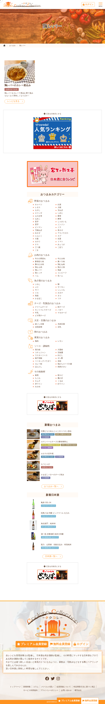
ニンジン (61, 224)
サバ (37, 290)
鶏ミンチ (38, 273)
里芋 (37, 224)
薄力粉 (37, 350)
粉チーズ (61, 307)
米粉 (59, 361)
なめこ (37, 219)
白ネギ (37, 233)
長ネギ (60, 230)
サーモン (61, 287)
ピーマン (38, 227)
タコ (59, 296)
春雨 (37, 375)
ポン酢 (60, 358)
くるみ (60, 381)
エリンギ (38, 213)
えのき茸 (38, 216)
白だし (60, 355)
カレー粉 (38, 364)
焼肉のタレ (62, 367)
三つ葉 (37, 247)
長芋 (37, 222)
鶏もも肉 (38, 267)
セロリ (37, 241)
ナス (37, 244)
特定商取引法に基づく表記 (84, 687)
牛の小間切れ (40, 259)
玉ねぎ (60, 210)
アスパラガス (63, 233)
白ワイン (61, 384)
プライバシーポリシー (49, 690)
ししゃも (61, 290)
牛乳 (37, 313)
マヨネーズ (62, 313)
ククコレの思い (47, 687)
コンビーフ (62, 273)
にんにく (38, 236)
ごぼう (60, 247)
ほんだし (38, 367)
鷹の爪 (60, 378)
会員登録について (63, 687)
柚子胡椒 (38, 358)
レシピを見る (13, 101)
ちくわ (37, 378)
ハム (37, 276)
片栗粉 (60, 350)
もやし (37, 210)
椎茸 (59, 216)
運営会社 (78, 690)
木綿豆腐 (61, 324)
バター (60, 310)
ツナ (59, 298)
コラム (36, 687)
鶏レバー (38, 270)
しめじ (60, 213)
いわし (37, 284)
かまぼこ (38, 298)
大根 (59, 207)
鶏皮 (59, 270)
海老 (37, 296)
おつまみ (12, 45)
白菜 (59, 204)
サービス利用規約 (30, 690)
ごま (37, 250)
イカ (37, 293)
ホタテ (60, 293)
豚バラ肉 (61, 261)
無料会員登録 (89, 701)
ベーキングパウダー (43, 361)
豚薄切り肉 (39, 261)
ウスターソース (41, 355)
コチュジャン (40, 352)
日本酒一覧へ (51, 556)
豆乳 (59, 327)
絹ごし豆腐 (39, 324)
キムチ (37, 381)
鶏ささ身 (61, 267)
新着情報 (26, 687)
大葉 (37, 239)
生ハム (60, 276)
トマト (60, 241)
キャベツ (38, 204)
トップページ (15, 687)
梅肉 (37, 341)
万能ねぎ (38, 230)
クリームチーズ (41, 307)
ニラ (59, 227)
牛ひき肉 (61, 259)
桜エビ (60, 375)
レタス (37, 207)
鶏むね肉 (61, 264)
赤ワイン (38, 384)
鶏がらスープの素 (65, 364)
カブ (59, 236)
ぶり (37, 287)
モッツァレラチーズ (43, 310)
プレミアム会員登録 (69, 701)
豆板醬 (60, 352)
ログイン (88, 4)
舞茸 (59, 219)
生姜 (59, 239)
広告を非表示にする (52, 114)
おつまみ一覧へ (51, 486)
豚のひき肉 (39, 264)
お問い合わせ (66, 690)
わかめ (37, 387)
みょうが (61, 244)
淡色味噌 (38, 327)
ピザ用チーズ (40, 315)
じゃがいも (62, 222)
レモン (60, 341)
